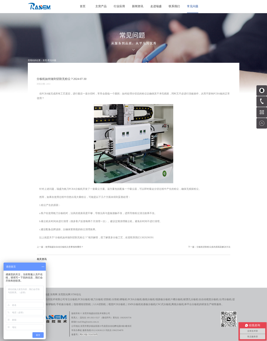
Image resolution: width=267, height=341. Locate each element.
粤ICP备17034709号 (89, 334)
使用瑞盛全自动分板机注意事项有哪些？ (64, 247)
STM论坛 (76, 294)
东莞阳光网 (64, 294)
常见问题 (52, 60)
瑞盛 (47, 294)
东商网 (53, 294)
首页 (82, 6)
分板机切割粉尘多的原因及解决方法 (213, 247)
